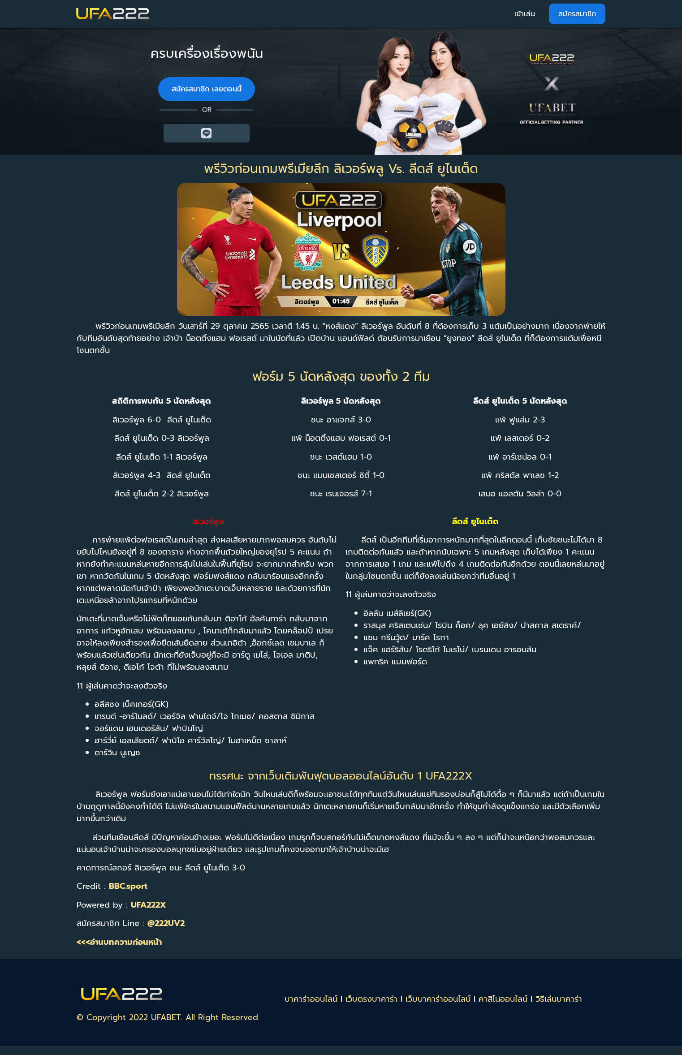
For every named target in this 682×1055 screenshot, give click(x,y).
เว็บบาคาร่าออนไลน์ (438, 999)
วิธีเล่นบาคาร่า (558, 999)
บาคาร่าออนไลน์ (311, 999)
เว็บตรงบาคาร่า (371, 999)
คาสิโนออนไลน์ (503, 999)
